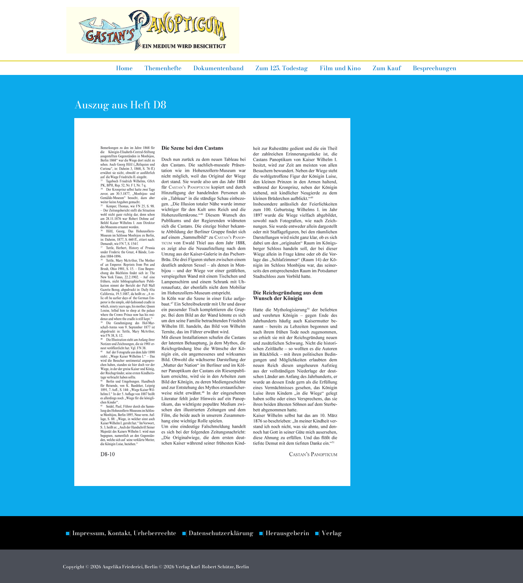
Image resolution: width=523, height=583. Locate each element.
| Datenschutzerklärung (219, 533)
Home (124, 68)
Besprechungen (434, 68)
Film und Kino (340, 68)
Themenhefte (163, 68)
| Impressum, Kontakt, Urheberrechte (122, 533)
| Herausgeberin (286, 533)
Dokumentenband (218, 68)
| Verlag (330, 533)
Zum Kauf (387, 68)
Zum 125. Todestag (282, 68)
